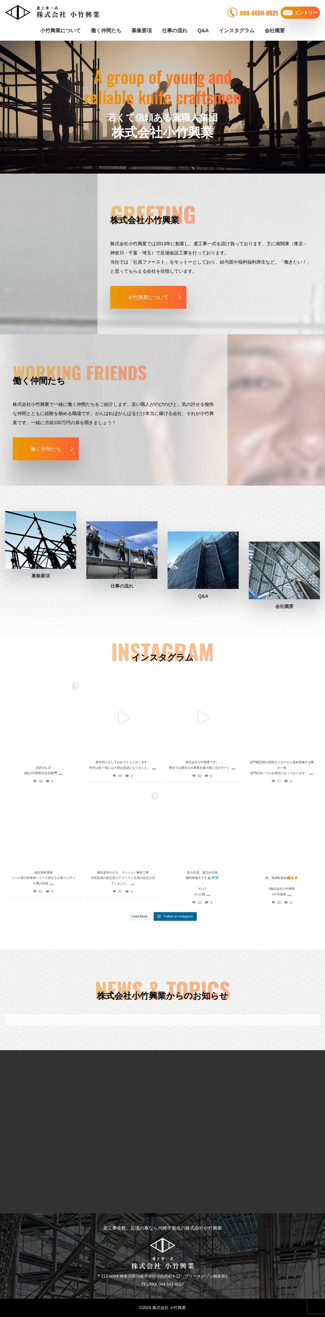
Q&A (203, 30)
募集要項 (142, 30)
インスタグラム (236, 30)
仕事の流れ (174, 30)
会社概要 (275, 30)
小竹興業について (60, 30)
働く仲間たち (106, 30)
